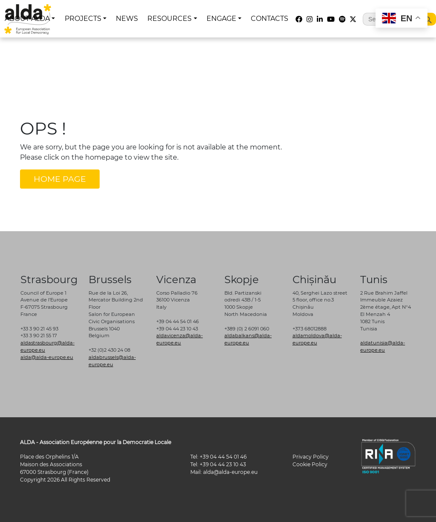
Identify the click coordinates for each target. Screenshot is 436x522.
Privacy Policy (311, 456)
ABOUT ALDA (27, 18)
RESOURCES (169, 18)
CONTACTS (269, 18)
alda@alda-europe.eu (46, 357)
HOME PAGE (60, 179)
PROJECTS (83, 18)
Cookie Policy (310, 464)
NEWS (127, 18)
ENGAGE (221, 18)
